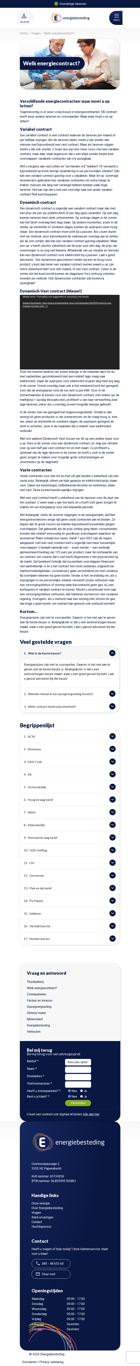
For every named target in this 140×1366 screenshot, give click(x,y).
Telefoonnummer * (39, 1083)
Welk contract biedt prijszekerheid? (50, 706)
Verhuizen (34, 1031)
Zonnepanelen (36, 994)
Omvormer (34, 875)
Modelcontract (37, 938)
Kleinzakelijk (34, 825)
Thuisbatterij (35, 982)
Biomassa (32, 749)
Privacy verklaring (51, 1362)
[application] (70, 332)
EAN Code (33, 762)
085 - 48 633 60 (50, 1263)
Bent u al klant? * (38, 1096)
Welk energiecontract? (42, 988)
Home (24, 33)
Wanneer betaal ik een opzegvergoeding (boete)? (58, 694)
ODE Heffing (35, 850)
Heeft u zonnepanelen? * (44, 1091)
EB (28, 774)
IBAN (29, 812)
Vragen (36, 33)
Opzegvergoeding (39, 1007)
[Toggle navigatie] (117, 16)
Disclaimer (29, 1362)
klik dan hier (91, 1114)
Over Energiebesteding (47, 1208)
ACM (29, 736)
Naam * (32, 1069)
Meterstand (35, 1019)
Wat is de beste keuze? (42, 653)
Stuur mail (45, 1274)
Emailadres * (35, 1076)
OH (29, 863)
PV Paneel (33, 901)
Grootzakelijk (35, 787)
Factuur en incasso (39, 1000)
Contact (37, 1222)
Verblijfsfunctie (37, 926)
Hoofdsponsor (41, 1227)
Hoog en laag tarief (38, 799)
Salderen (32, 913)
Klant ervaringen (42, 1217)
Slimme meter (36, 1013)
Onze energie (41, 1203)
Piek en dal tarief (38, 888)
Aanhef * (33, 1061)
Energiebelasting (38, 1025)
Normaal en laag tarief (40, 837)
